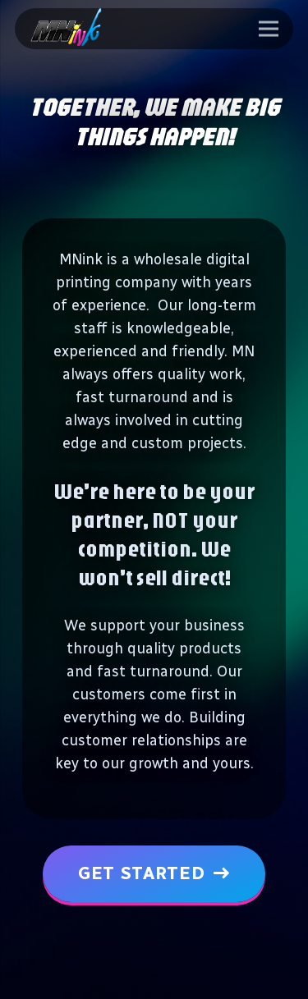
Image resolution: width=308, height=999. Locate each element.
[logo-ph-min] (66, 28)
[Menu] (269, 28)
